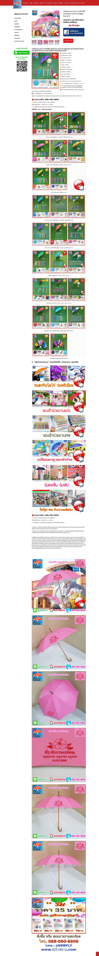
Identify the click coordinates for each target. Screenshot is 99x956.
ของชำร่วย (67, 3)
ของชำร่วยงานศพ (75, 3)
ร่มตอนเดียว (25, 3)
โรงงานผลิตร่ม (48, 3)
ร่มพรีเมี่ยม (41, 3)
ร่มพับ (31, 3)
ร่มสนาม (55, 3)
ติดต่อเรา (83, 3)
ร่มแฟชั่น (36, 3)
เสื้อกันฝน (61, 3)
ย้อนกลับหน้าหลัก (68, 41)
